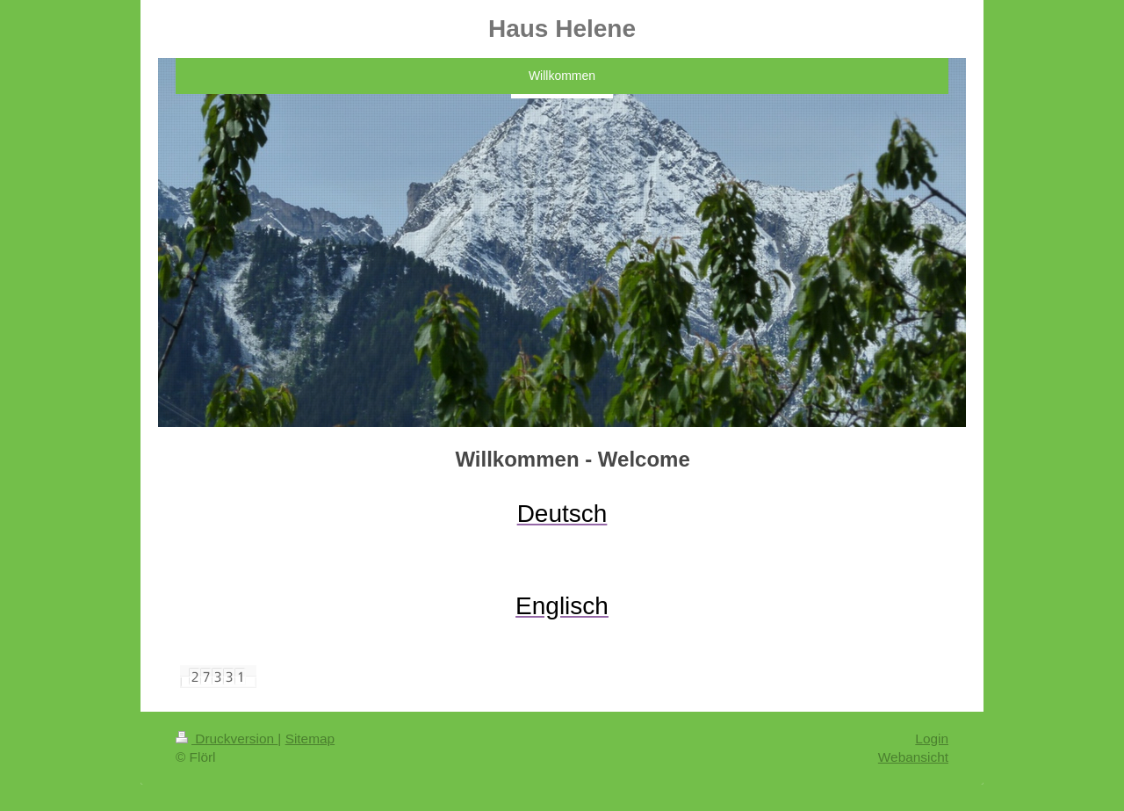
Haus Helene (562, 28)
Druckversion (226, 738)
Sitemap (310, 738)
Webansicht (913, 756)
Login (931, 738)
